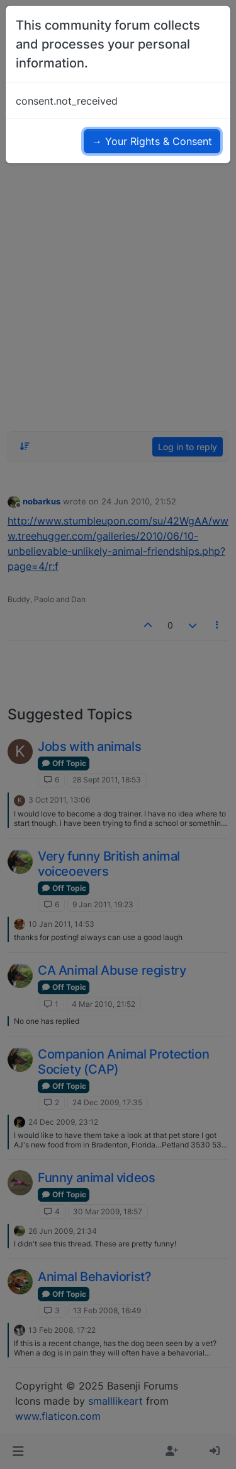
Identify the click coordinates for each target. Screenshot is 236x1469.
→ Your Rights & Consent (152, 141)
